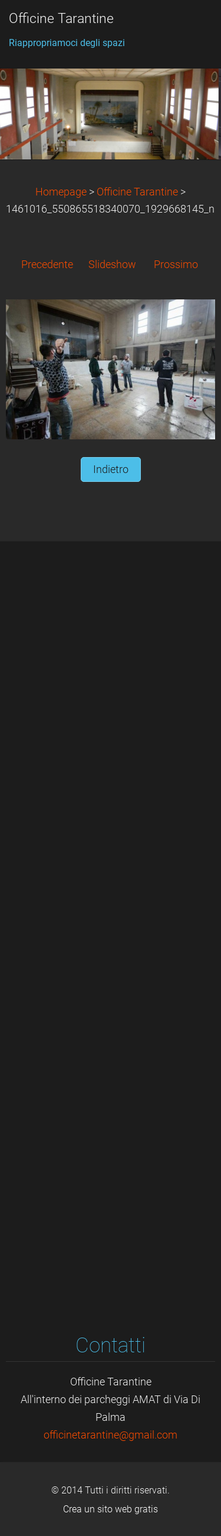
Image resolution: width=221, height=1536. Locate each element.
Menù (188, 26)
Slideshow (112, 264)
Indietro (110, 469)
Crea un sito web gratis (110, 1509)
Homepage (61, 192)
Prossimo (176, 264)
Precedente (47, 264)
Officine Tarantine (137, 192)
